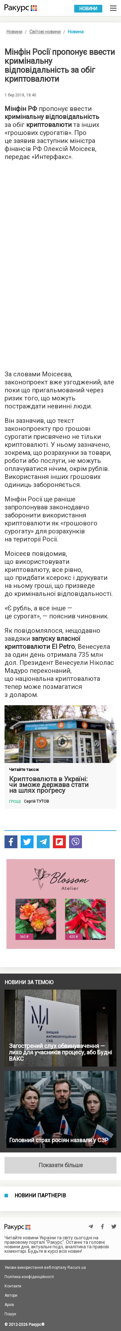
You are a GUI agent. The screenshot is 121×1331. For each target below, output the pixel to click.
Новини (88, 8)
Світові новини (45, 31)
